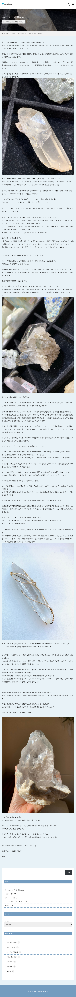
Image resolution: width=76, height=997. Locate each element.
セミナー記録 (13, 947)
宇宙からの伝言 (13, 957)
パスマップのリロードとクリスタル (16, 901)
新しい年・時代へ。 (11, 898)
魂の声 (10, 971)
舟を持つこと (9, 905)
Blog (13, 33)
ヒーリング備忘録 (14, 952)
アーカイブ (7, 921)
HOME (6, 33)
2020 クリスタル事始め (34, 33)
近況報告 (11, 966)
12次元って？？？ (10, 894)
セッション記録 (13, 942)
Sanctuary (43, 991)
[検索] (68, 872)
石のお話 (20, 22)
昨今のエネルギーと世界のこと (15, 890)
